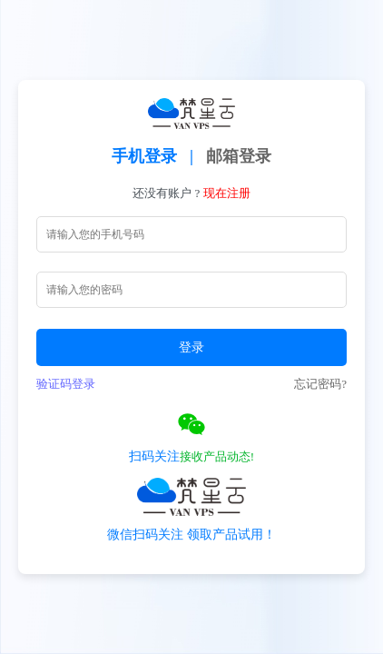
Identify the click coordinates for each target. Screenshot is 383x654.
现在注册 (226, 193)
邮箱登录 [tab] (238, 156)
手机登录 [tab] (144, 156)
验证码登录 (65, 384)
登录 (191, 347)
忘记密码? (320, 384)
